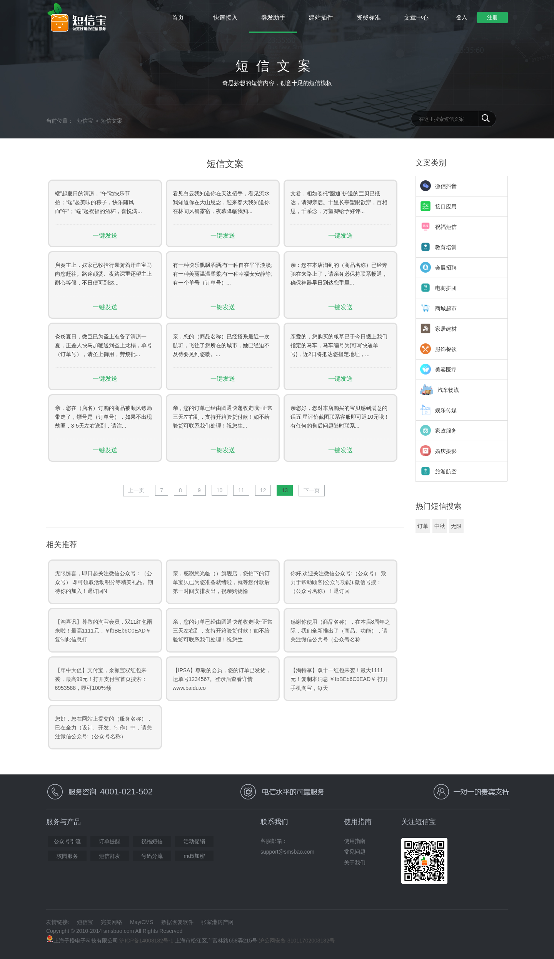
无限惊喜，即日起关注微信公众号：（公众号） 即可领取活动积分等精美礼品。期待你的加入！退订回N (104, 582)
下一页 (312, 490)
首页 (178, 17)
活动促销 (194, 841)
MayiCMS (142, 922)
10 (220, 490)
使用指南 (354, 841)
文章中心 (416, 17)
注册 (492, 17)
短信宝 (85, 121)
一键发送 (105, 235)
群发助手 (273, 17)
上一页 (136, 490)
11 (241, 490)
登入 (461, 17)
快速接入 (225, 17)
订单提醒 (109, 841)
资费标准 (368, 17)
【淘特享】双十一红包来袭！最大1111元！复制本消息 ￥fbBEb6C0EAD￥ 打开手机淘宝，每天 (339, 679)
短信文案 (111, 121)
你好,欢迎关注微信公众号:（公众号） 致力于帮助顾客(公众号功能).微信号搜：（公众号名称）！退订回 (338, 582)
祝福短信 (152, 841)
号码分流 (152, 856)
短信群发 (109, 856)
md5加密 (194, 856)
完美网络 (111, 922)
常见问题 (354, 852)
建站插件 (321, 17)
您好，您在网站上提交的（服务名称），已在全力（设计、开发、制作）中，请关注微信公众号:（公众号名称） (103, 727)
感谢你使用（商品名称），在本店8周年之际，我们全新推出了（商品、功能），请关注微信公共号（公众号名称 (340, 631)
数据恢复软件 (177, 922)
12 (263, 490)
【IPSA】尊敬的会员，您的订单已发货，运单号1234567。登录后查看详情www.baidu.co (222, 679)
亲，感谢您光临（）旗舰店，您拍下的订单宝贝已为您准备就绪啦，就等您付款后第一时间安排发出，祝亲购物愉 (221, 582)
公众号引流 (67, 841)
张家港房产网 (217, 922)
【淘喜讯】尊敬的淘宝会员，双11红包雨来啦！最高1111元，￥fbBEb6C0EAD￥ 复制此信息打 (104, 631)
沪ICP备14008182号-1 (146, 940)
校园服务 (67, 856)
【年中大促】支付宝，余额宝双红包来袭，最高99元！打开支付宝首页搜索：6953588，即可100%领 (101, 679)
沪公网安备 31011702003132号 (297, 940)
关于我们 (354, 862)
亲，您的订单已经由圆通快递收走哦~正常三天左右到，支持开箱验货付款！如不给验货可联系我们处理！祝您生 (223, 631)
